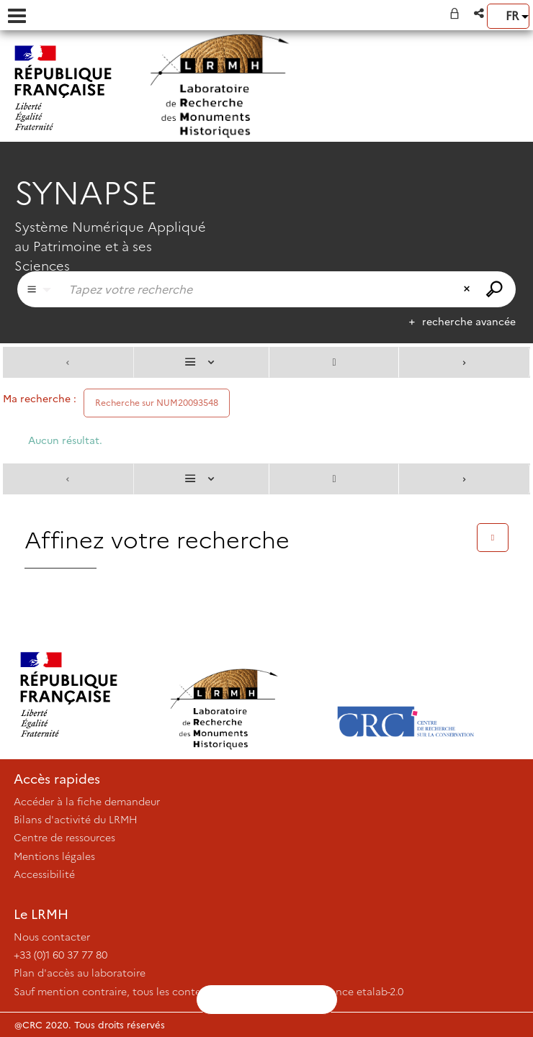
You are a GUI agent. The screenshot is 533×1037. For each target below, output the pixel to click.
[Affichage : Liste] (201, 362)
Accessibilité (44, 874)
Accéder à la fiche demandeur (87, 801)
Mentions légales (54, 856)
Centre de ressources (64, 837)
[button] (480, 13)
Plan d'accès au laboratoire (79, 972)
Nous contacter (52, 936)
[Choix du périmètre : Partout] (39, 289)
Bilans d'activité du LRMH (76, 819)
